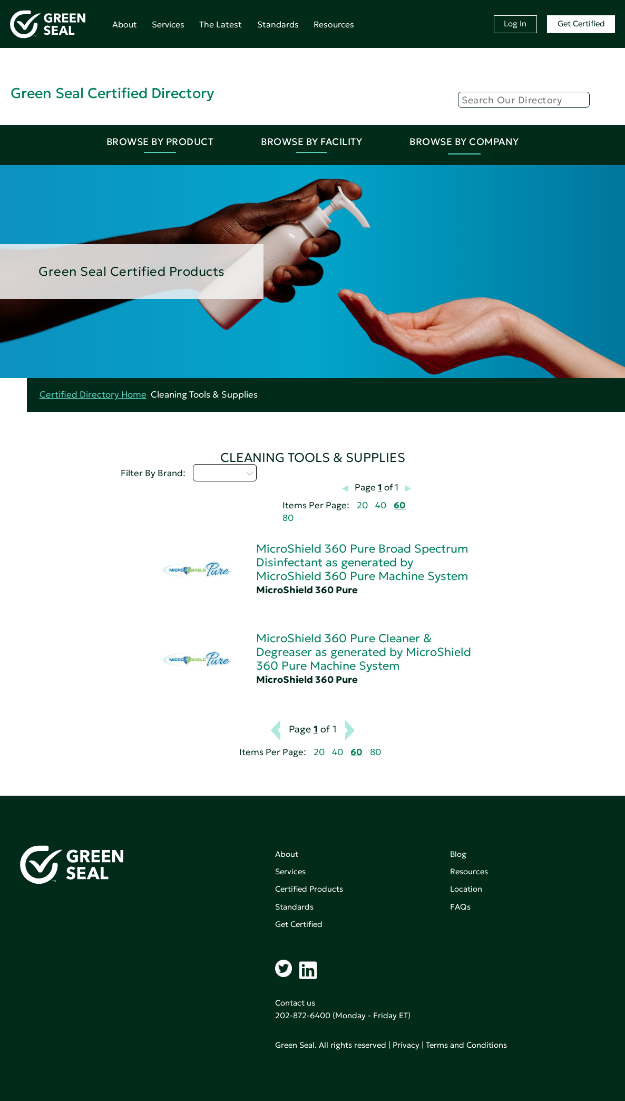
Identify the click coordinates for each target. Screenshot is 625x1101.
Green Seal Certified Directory (112, 93)
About (124, 24)
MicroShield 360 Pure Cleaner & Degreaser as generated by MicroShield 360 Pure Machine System (363, 652)
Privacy (406, 1045)
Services (168, 24)
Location (466, 889)
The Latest (220, 24)
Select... (224, 472)
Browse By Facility (311, 142)
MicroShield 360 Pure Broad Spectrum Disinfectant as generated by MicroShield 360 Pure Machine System (362, 562)
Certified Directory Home (93, 394)
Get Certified (581, 23)
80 (288, 518)
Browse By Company (464, 142)
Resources (334, 24)
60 (400, 505)
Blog (458, 854)
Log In (515, 23)
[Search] (524, 100)
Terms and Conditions (466, 1045)
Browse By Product (160, 142)
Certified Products (309, 889)
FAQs (460, 907)
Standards (278, 24)
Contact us (295, 1003)
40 (380, 505)
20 (362, 505)
